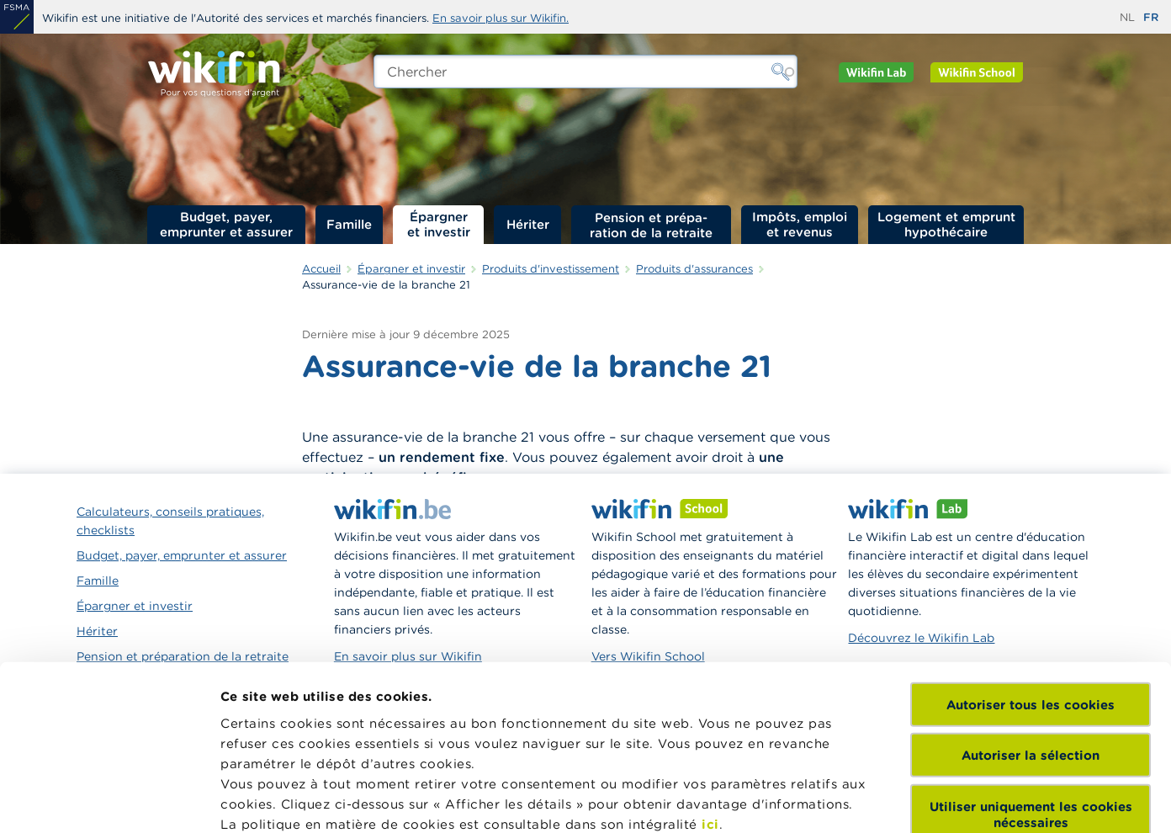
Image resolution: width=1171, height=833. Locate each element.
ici (710, 668)
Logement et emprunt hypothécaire (946, 224)
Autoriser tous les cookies (1030, 549)
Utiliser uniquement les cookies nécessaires (1031, 659)
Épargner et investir (438, 224)
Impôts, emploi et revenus (799, 224)
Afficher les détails (282, 800)
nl (1127, 17)
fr (1150, 17)
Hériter (527, 224)
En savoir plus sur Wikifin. (500, 18)
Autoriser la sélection (1030, 600)
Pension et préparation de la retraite (651, 224)
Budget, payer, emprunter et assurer (226, 224)
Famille (349, 224)
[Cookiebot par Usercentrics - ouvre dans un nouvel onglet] (109, 800)
